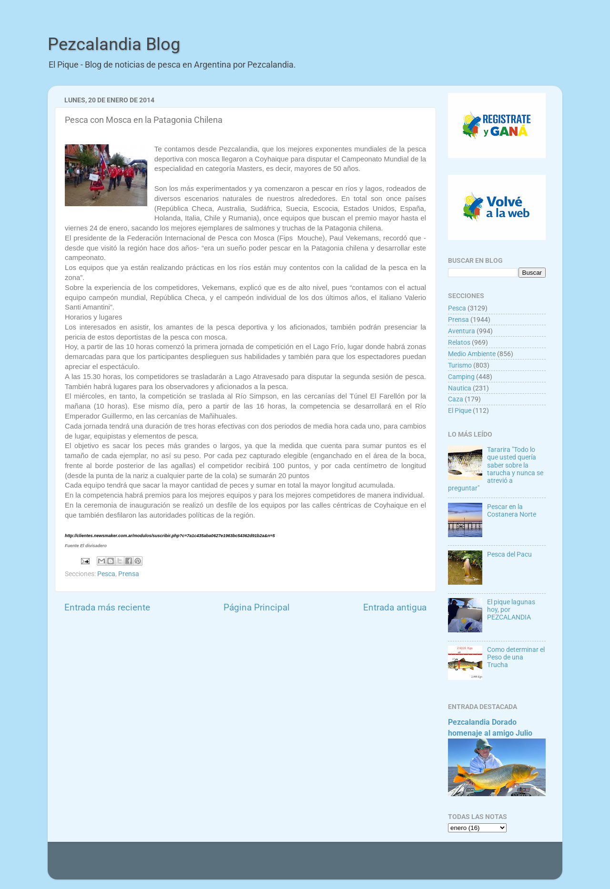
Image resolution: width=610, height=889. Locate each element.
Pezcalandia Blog (114, 44)
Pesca (106, 574)
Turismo (460, 365)
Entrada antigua (395, 607)
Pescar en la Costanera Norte (511, 510)
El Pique (459, 410)
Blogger (407, 865)
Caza (455, 399)
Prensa (128, 574)
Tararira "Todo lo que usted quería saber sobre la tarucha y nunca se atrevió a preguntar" (495, 469)
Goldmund (323, 865)
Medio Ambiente (472, 354)
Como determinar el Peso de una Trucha (516, 657)
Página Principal (257, 607)
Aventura (461, 331)
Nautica (459, 388)
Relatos (459, 342)
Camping (461, 376)
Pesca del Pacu (509, 554)
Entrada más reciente (107, 607)
